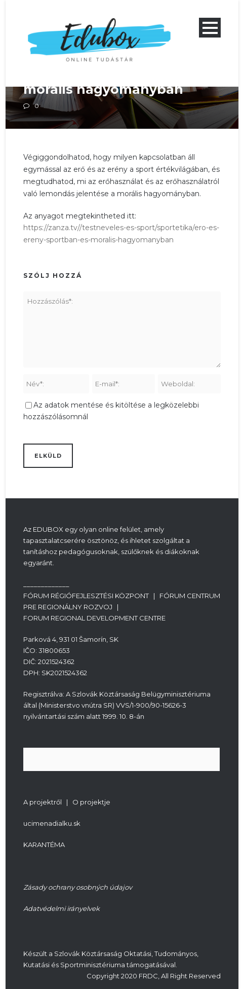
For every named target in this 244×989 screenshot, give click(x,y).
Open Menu (210, 28)
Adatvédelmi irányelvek (61, 908)
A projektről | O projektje (66, 802)
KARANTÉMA (44, 844)
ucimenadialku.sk (51, 823)
